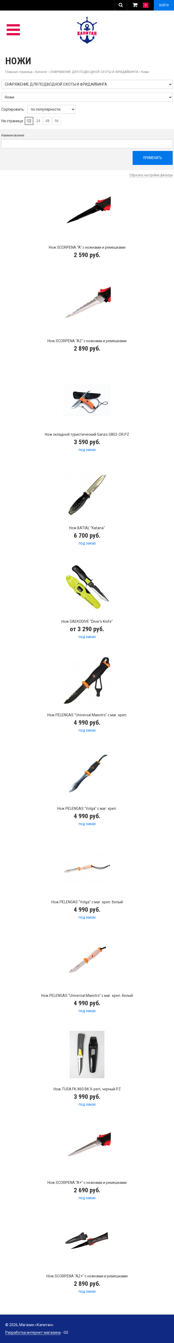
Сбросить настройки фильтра (151, 175)
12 (29, 121)
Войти (164, 5)
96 (57, 121)
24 (38, 121)
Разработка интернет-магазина (33, 1332)
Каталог (41, 72)
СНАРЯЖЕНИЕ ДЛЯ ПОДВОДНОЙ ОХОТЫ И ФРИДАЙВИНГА (94, 72)
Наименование (12, 135)
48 (47, 121)
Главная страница (18, 72)
